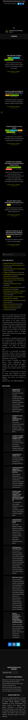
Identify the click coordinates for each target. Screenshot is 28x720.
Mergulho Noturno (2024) (12, 681)
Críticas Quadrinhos (16, 167)
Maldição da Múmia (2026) (10, 263)
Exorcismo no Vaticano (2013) (10, 287)
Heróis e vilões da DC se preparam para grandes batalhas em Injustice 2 (14, 232)
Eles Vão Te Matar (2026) (9, 304)
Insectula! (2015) (7, 289)
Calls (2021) (6, 309)
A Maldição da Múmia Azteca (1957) (12, 283)
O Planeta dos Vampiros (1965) (16, 679)
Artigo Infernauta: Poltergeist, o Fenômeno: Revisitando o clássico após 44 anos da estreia (14, 292)
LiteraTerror (9, 169)
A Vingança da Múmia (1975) (10, 272)
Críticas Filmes (16, 57)
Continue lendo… (14, 71)
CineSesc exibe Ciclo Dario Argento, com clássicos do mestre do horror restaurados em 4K (13, 279)
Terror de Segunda (9, 59)
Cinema (7, 95)
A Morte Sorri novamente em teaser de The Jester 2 (14, 92)
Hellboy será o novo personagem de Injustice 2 (14, 201)
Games (8, 204)
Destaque (20, 130)
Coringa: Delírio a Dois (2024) (14, 127)
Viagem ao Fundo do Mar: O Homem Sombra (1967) (17, 437)
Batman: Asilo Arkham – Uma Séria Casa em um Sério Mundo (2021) (14, 163)
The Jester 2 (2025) (14, 56)
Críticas (10, 57)
